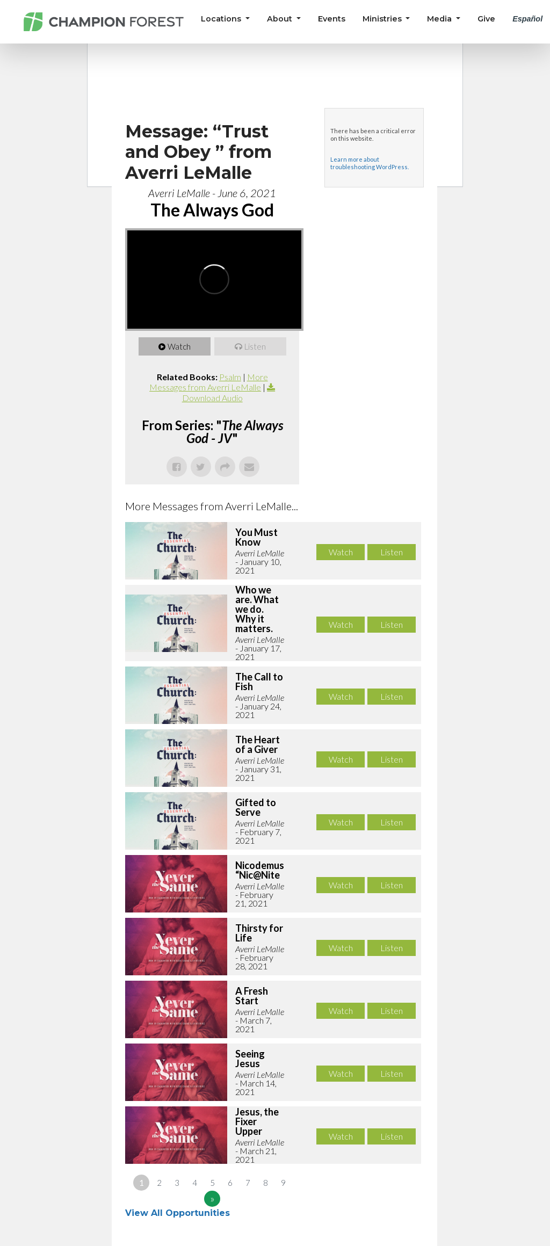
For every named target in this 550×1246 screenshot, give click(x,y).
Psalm (230, 377)
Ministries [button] (383, 19)
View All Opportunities (179, 1213)
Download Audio (212, 398)
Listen (255, 346)
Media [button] (440, 19)
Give (486, 19)
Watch (179, 346)
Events (331, 19)
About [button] (280, 19)
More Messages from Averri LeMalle (208, 382)
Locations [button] (222, 19)
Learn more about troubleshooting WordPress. (369, 163)
